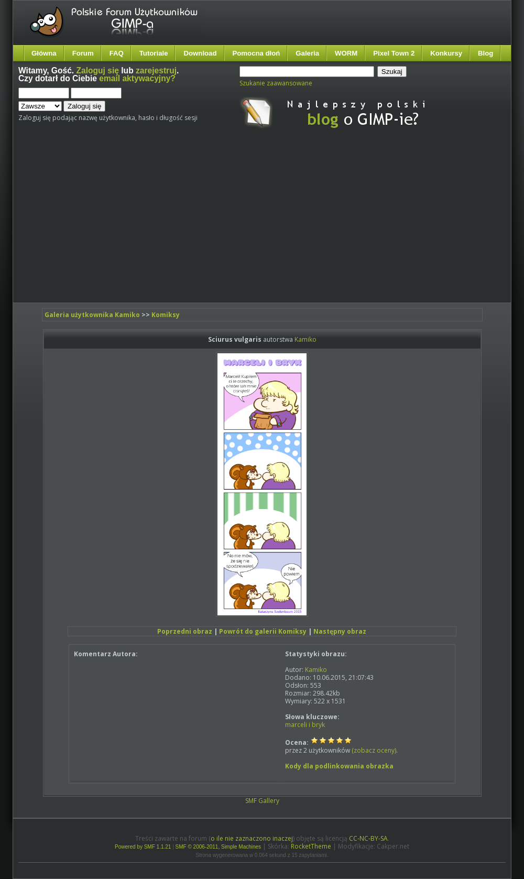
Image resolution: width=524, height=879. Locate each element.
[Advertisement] (198, 224)
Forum (83, 53)
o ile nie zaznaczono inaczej (252, 838)
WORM (346, 53)
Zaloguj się (98, 70)
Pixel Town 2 (393, 53)
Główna (44, 53)
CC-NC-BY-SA (368, 838)
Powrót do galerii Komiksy (263, 631)
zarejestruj (156, 70)
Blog (485, 53)
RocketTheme (311, 846)
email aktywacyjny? (137, 78)
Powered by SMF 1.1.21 (143, 847)
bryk (318, 724)
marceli (296, 724)
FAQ (117, 53)
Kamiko (305, 339)
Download (199, 53)
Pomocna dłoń (256, 53)
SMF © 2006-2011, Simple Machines (218, 847)
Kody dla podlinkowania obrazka (339, 766)
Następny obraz (339, 631)
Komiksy (165, 314)
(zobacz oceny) (374, 750)
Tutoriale (153, 53)
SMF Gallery (262, 800)
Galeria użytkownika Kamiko (92, 314)
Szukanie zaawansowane (275, 83)
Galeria (307, 53)
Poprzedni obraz (184, 631)
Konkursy (446, 53)
